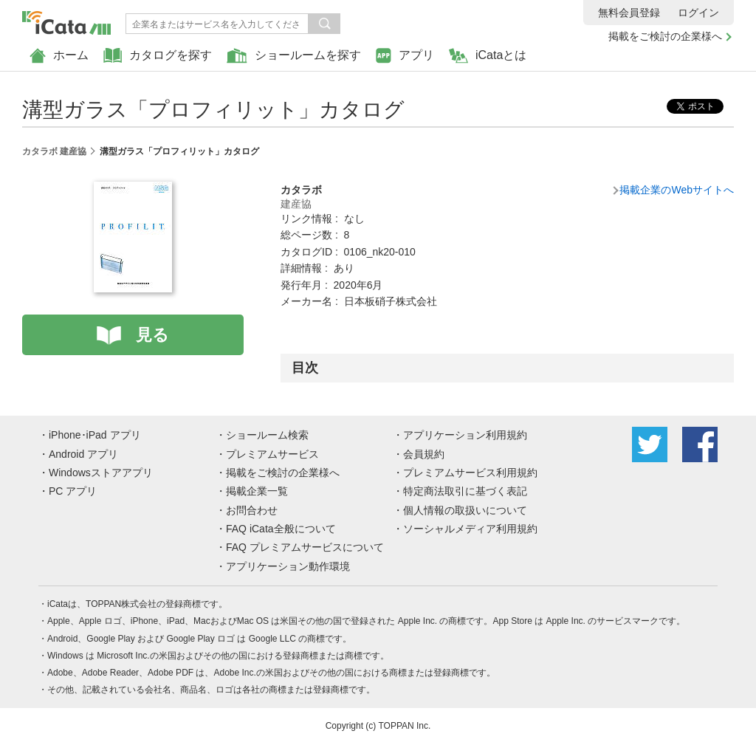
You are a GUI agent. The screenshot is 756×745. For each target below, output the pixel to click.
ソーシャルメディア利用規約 (470, 529)
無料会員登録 (629, 12)
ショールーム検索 (267, 435)
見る (152, 335)
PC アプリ (73, 491)
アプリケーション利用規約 (465, 435)
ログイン (698, 12)
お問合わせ (252, 510)
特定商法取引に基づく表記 (465, 491)
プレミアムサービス (272, 454)
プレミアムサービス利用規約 (470, 472)
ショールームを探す (294, 55)
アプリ (405, 55)
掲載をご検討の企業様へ (665, 36)
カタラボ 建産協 (54, 151)
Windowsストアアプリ (101, 472)
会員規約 (423, 454)
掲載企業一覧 (257, 491)
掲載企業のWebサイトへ (676, 190)
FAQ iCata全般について (281, 529)
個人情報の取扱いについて (465, 510)
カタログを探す (157, 55)
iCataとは (487, 55)
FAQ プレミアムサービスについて (305, 547)
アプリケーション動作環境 (288, 566)
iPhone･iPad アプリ (95, 435)
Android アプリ (83, 454)
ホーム (59, 55)
